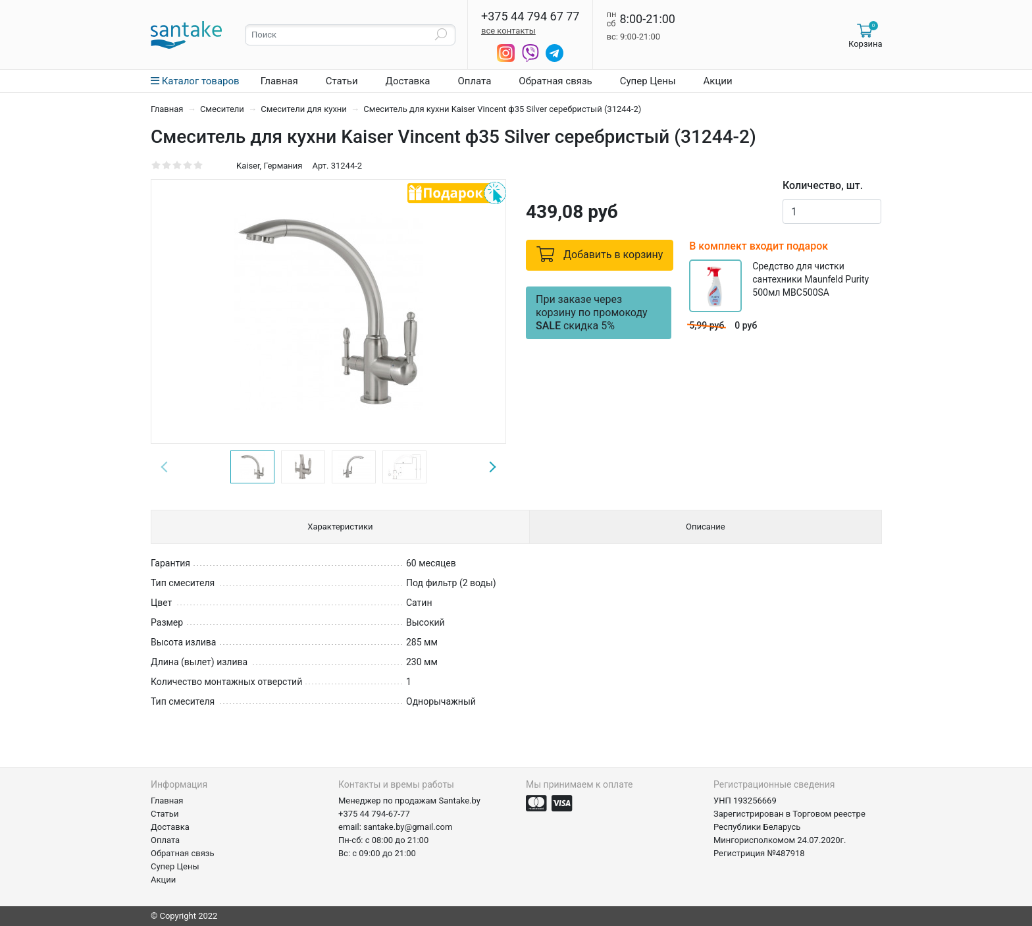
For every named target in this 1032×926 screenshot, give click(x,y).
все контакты (508, 31)
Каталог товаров (195, 81)
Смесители (223, 109)
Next (492, 467)
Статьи (342, 81)
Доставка (408, 81)
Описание (705, 526)
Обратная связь (555, 81)
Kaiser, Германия (269, 166)
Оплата (474, 81)
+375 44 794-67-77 (374, 814)
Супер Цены (648, 81)
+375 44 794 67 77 (530, 16)
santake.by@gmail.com (407, 827)
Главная (279, 81)
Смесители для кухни (305, 109)
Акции (718, 81)
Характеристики (340, 526)
